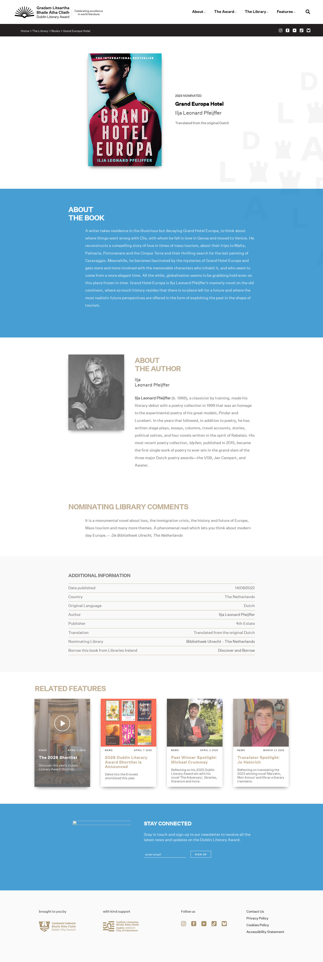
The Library (255, 11)
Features (285, 11)
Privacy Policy (257, 918)
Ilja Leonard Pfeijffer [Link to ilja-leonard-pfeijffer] (198, 113)
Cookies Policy (257, 925)
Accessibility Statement (265, 932)
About (197, 11)
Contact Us (255, 911)
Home (25, 31)
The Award (224, 11)
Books (55, 31)
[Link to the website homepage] (59, 12)
